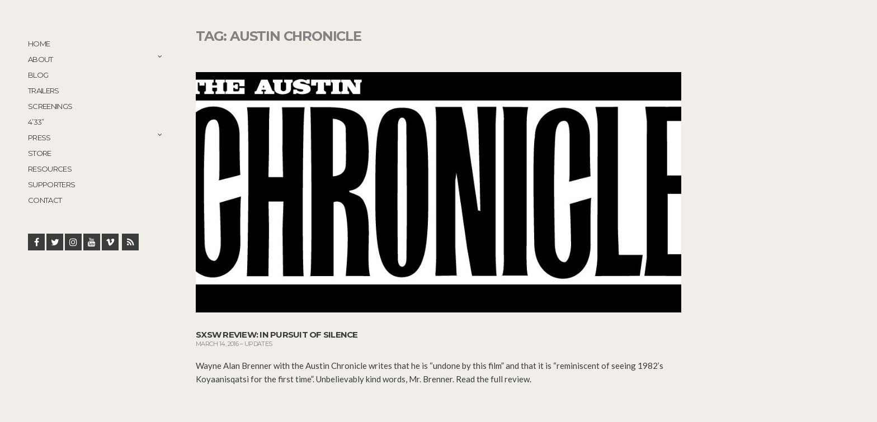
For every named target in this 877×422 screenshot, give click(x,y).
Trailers (43, 90)
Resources (50, 168)
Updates (258, 344)
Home (39, 43)
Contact (45, 200)
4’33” (36, 121)
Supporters (52, 184)
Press (39, 137)
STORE (39, 153)
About (40, 59)
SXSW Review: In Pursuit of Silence (277, 334)
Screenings (50, 106)
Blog (38, 74)
